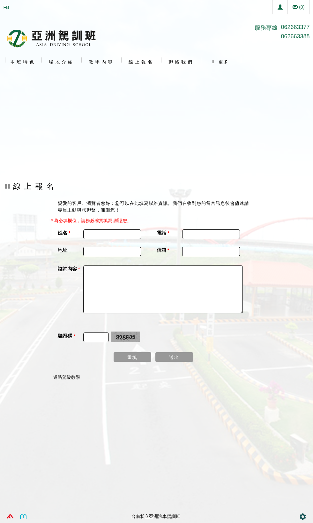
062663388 (295, 36)
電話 (163, 232)
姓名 (64, 232)
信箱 (163, 250)
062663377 (295, 27)
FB (6, 7)
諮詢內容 (69, 269)
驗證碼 (66, 336)
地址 (62, 250)
